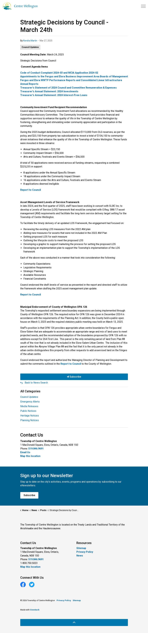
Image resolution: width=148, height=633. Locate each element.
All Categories (30, 391)
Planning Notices (29, 420)
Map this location (30, 456)
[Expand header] (143, 6)
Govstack (34, 610)
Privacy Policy (84, 551)
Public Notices (28, 410)
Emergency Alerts (30, 401)
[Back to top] (74, 622)
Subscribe (74, 377)
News (79, 555)
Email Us (25, 452)
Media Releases (29, 406)
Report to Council (71, 363)
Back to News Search (36, 382)
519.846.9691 (36, 448)
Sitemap (81, 548)
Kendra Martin (30, 40)
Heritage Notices (29, 415)
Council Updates (30, 47)
